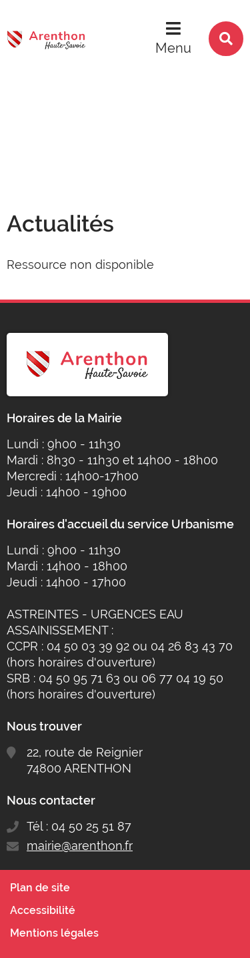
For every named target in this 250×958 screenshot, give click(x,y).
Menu (173, 48)
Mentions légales (54, 933)
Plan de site (40, 887)
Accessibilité (42, 910)
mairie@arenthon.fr (80, 846)
